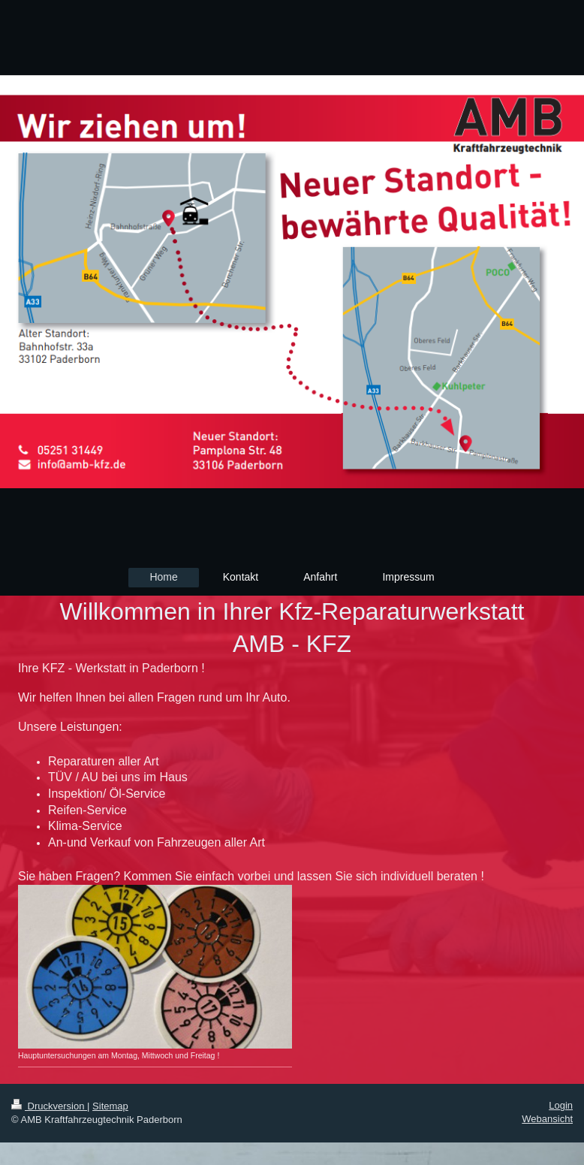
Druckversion (49, 1106)
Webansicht (547, 1118)
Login (561, 1105)
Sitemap (110, 1106)
